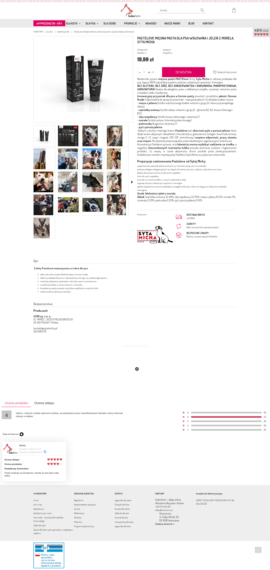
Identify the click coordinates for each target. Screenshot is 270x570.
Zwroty (77, 508)
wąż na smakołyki (198, 166)
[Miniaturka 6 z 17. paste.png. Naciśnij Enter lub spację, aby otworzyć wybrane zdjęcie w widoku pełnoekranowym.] (68, 158)
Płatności (78, 522)
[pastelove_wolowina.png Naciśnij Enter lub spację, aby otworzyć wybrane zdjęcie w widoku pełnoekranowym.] (83, 79)
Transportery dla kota (124, 522)
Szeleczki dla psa (122, 513)
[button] (132, 182)
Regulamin (78, 500)
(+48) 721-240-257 (162, 506)
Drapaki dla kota (122, 504)
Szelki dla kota (39, 525)
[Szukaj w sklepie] (181, 10)
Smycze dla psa (121, 517)
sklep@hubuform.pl (164, 510)
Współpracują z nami (42, 513)
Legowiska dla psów (123, 500)
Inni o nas (37, 504)
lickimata (181, 166)
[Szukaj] (200, 11)
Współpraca (38, 508)
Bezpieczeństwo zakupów (85, 504)
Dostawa (77, 517)
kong (188, 166)
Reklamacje (79, 513)
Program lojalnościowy (84, 526)
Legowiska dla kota (123, 526)
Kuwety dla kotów (122, 508)
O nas (35, 500)
